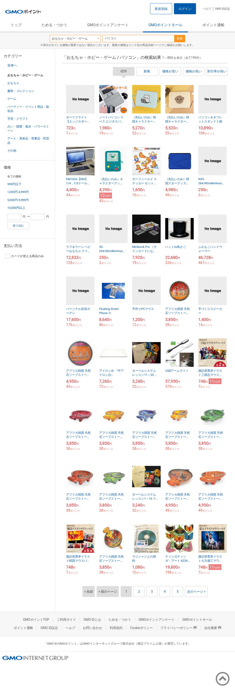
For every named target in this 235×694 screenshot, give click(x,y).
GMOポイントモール (165, 25)
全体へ (12, 65)
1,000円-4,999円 (18, 192)
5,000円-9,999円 (18, 200)
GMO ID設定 (222, 8)
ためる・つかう (54, 25)
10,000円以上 (16, 208)
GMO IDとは (92, 619)
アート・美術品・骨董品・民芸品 (28, 140)
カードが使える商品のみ (25, 256)
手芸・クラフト (17, 118)
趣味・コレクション (20, 91)
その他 (11, 150)
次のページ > (196, 591)
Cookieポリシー (141, 628)
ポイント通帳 (213, 25)
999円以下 (14, 184)
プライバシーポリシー (178, 628)
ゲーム (11, 98)
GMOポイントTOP (36, 619)
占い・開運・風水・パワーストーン (28, 128)
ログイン (185, 9)
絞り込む (18, 225)
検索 (180, 38)
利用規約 (116, 628)
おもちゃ (13, 83)
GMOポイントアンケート (108, 25)
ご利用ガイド (66, 619)
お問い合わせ (92, 628)
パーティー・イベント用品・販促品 (28, 109)
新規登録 (161, 9)
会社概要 (212, 628)
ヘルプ (207, 8)
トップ (16, 25)
